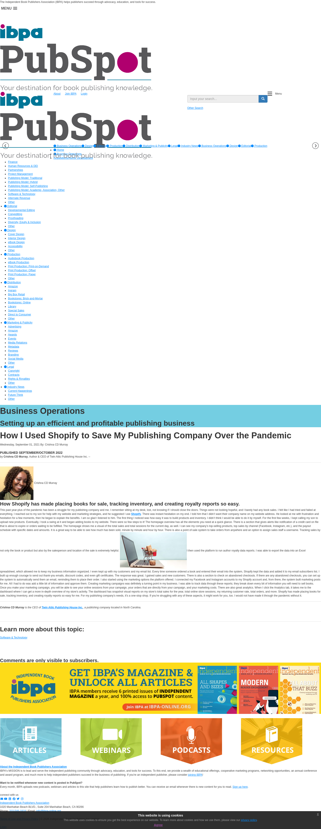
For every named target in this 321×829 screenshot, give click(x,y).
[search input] (223, 99)
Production (114, 145)
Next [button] (315, 145)
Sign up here (240, 786)
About (57, 93)
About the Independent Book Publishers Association (33, 766)
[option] (68, 146)
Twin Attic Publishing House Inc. (62, 607)
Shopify (136, 514)
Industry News (188, 145)
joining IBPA (195, 774)
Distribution (131, 145)
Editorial (100, 145)
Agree (158, 825)
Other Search (195, 108)
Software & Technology (13, 637)
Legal (173, 145)
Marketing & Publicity (153, 145)
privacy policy (249, 820)
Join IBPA (70, 93)
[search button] (263, 99)
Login (84, 93)
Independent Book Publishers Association (24, 802)
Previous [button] (5, 145)
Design (87, 145)
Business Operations (68, 145)
